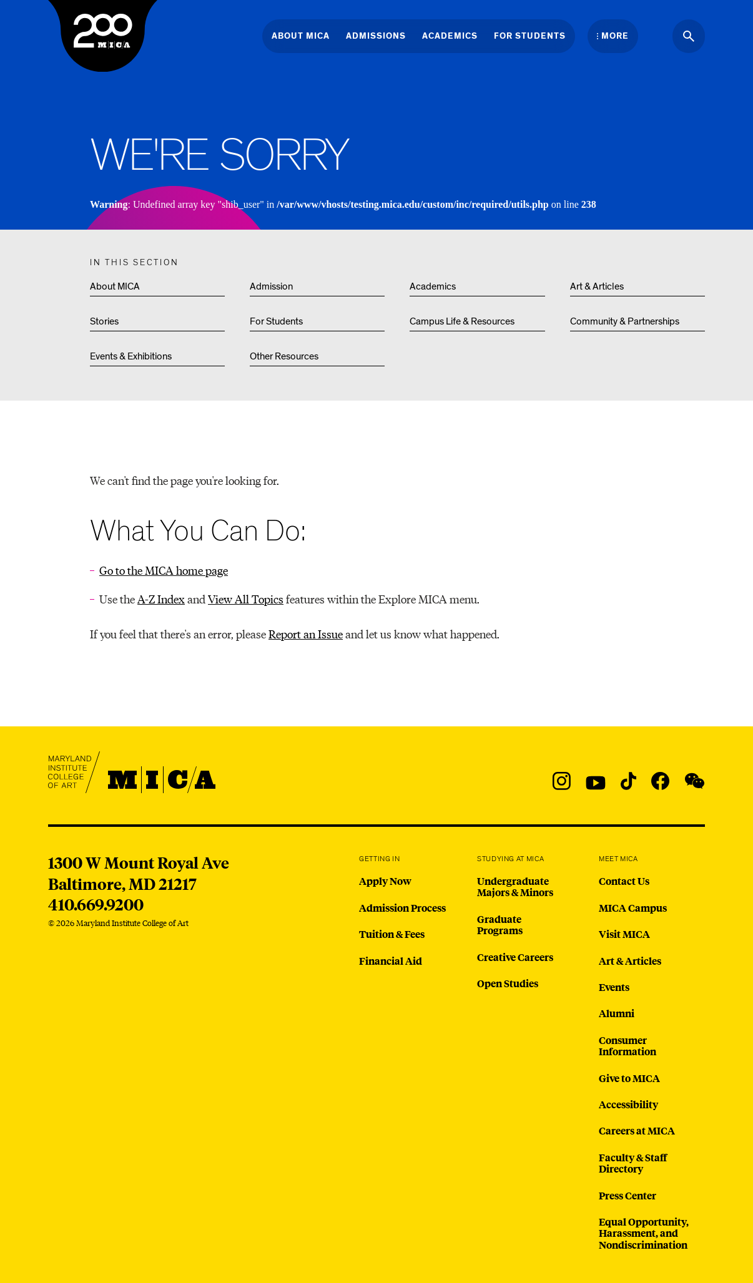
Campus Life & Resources (462, 321)
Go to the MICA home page (163, 570)
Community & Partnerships (624, 321)
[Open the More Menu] (613, 36)
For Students (276, 321)
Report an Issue (305, 634)
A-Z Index (161, 599)
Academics (433, 286)
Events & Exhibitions (131, 356)
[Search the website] (689, 36)
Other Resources (284, 356)
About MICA (115, 286)
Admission (271, 286)
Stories (104, 321)
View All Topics (245, 599)
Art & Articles (597, 286)
